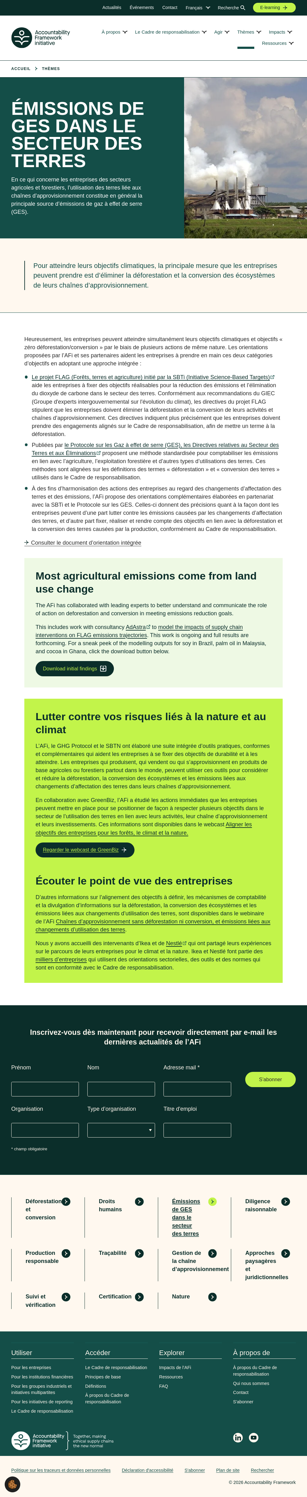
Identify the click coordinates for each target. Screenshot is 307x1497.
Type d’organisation (111, 1109)
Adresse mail (181, 1067)
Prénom (21, 1067)
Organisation (27, 1109)
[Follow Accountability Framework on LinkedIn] (238, 1438)
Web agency (199, 1482)
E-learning (270, 7)
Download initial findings (70, 668)
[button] (12, 1484)
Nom (93, 1067)
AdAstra (136, 627)
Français (194, 7)
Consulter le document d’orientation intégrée (86, 543)
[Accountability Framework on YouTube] (254, 1439)
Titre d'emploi (180, 1109)
